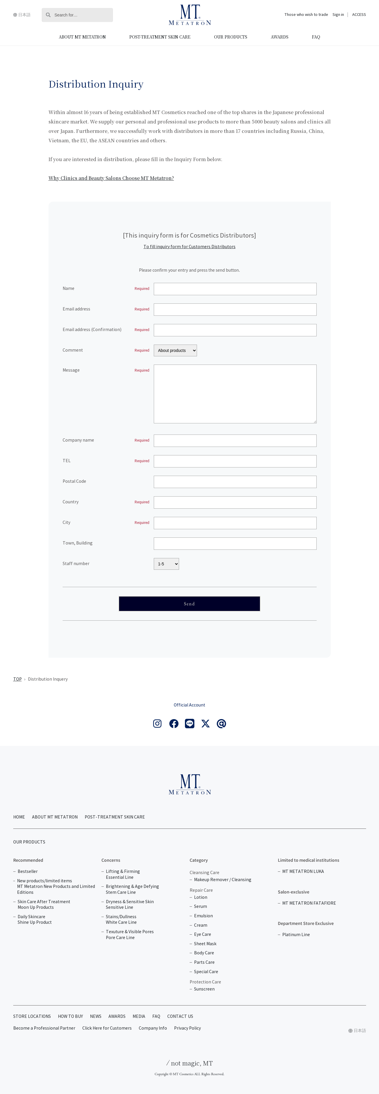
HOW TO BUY (70, 1016)
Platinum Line (296, 934)
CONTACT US (180, 1016)
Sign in (338, 14)
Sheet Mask (205, 943)
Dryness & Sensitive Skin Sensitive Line (130, 904)
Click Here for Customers (107, 1028)
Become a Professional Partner (44, 1028)
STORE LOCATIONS (32, 1016)
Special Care (206, 971)
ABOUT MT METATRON (82, 37)
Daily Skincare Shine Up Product (35, 919)
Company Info (153, 1028)
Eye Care (202, 934)
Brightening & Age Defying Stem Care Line (132, 889)
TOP (17, 679)
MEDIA (139, 1016)
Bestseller (28, 871)
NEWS (95, 1016)
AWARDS (279, 37)
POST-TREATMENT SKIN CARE (160, 37)
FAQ (316, 37)
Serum (200, 906)
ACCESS (359, 14)
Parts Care (204, 962)
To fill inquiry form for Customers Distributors (189, 246)
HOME (19, 817)
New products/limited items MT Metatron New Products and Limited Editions (56, 886)
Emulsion (203, 915)
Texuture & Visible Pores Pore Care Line (130, 934)
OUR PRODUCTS (230, 37)
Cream (200, 925)
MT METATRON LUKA (303, 871)
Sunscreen (204, 989)
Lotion (200, 897)
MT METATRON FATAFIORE (309, 903)
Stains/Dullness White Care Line (121, 919)
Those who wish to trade (306, 14)
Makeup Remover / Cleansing (222, 879)
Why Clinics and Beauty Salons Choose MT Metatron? (111, 178)
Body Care (204, 953)
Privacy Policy (187, 1028)
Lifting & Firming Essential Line (123, 874)
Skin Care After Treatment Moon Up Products (44, 904)
